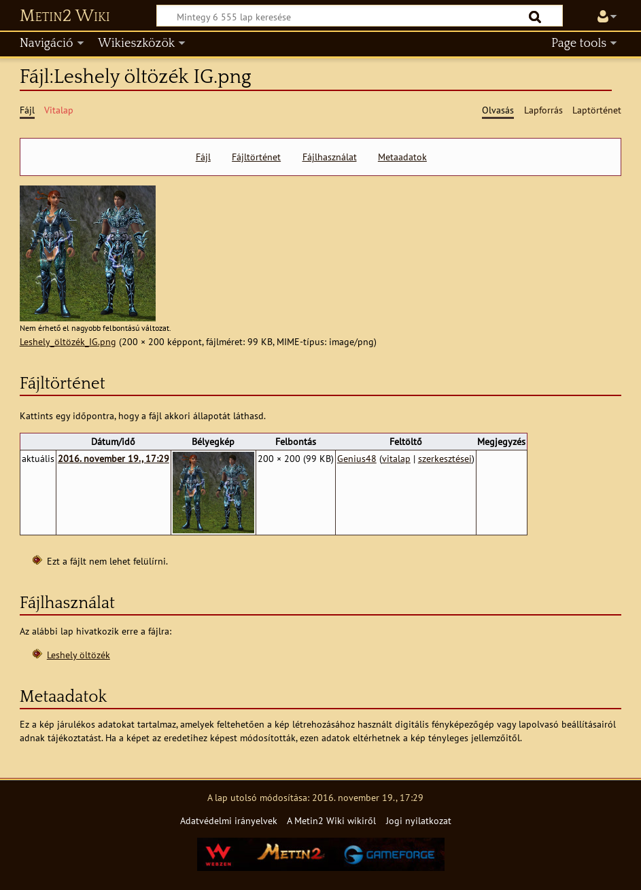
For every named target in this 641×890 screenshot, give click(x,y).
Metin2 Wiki (65, 16)
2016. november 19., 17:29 (113, 458)
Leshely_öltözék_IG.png (68, 341)
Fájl (203, 157)
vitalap (396, 458)
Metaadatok (402, 157)
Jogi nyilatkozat (418, 820)
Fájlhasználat (329, 157)
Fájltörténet (256, 157)
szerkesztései (445, 458)
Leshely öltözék (78, 654)
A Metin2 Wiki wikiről (331, 820)
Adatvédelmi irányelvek (228, 820)
